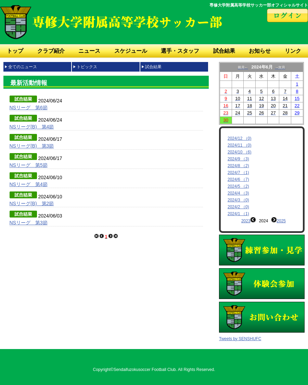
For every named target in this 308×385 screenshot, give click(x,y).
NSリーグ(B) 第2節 (32, 203)
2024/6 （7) (238, 179)
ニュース (89, 51)
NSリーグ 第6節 (29, 107)
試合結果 (224, 51)
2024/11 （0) (239, 145)
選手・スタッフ (180, 51)
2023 (246, 221)
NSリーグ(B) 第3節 (32, 146)
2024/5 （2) (238, 186)
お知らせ (260, 51)
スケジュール (130, 51)
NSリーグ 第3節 (29, 222)
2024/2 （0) (238, 206)
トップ (15, 51)
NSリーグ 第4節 (29, 184)
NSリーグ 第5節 (29, 165)
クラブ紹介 (51, 51)
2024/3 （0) (238, 200)
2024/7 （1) (238, 172)
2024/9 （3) (238, 159)
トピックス (87, 66)
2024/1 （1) (238, 213)
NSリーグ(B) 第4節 (32, 126)
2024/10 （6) (239, 152)
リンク (293, 51)
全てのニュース (22, 66)
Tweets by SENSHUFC (240, 333)
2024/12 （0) (239, 138)
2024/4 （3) (238, 193)
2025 (281, 221)
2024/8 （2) (238, 165)
